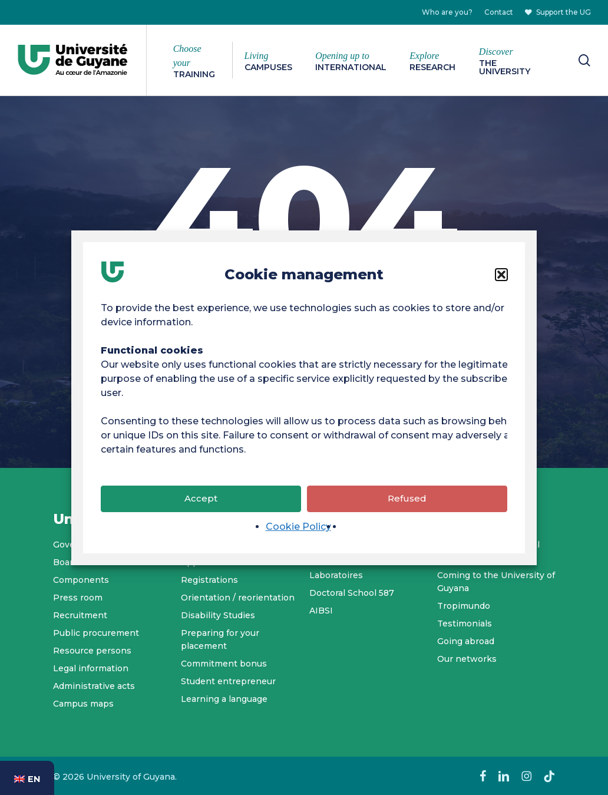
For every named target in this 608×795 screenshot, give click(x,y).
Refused (407, 507)
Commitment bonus (224, 663)
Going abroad (465, 641)
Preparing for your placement (220, 639)
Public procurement (96, 633)
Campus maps (83, 703)
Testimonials (464, 623)
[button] (501, 283)
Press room (78, 597)
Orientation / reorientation (238, 597)
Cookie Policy (298, 535)
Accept (200, 507)
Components (81, 580)
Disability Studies (218, 615)
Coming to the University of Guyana (496, 581)
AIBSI (321, 610)
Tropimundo (463, 606)
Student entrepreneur (228, 681)
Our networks (467, 659)
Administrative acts (94, 686)
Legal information (90, 668)
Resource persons (92, 650)
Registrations (209, 580)
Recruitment (80, 615)
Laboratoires (336, 575)
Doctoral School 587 (351, 593)
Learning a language (224, 699)
